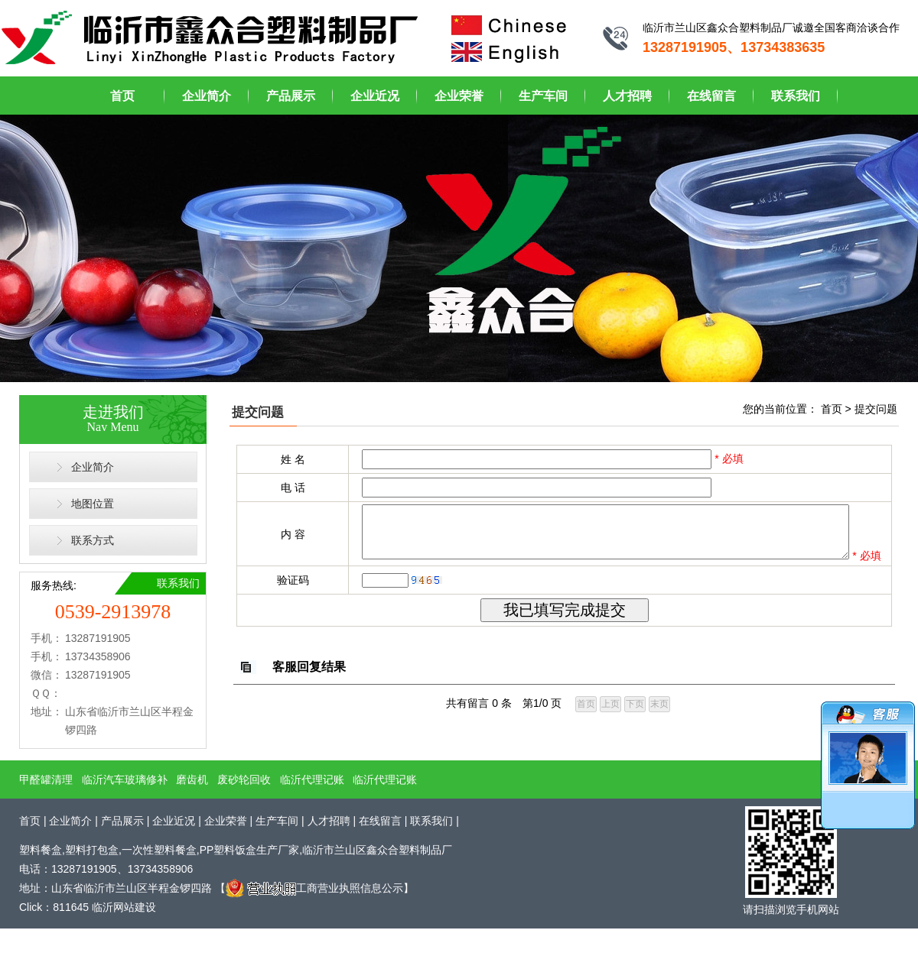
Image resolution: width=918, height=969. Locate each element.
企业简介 (206, 95)
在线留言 (711, 95)
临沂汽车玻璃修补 (125, 781)
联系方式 (92, 540)
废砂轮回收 (244, 781)
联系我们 (795, 95)
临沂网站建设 (124, 909)
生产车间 (543, 95)
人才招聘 (627, 95)
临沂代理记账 (312, 781)
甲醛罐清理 (46, 781)
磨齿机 (192, 781)
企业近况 (374, 95)
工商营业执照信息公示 (314, 889)
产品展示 (290, 95)
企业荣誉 (459, 95)
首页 (122, 95)
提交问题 (876, 409)
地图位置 (92, 503)
